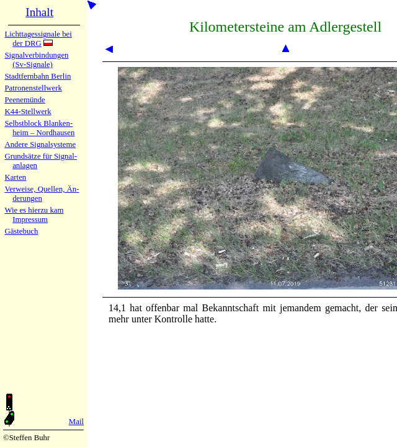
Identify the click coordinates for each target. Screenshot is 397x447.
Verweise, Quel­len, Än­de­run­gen (41, 194)
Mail (76, 421)
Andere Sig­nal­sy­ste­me (40, 144)
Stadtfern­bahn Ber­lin (37, 76)
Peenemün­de (24, 99)
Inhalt (39, 12)
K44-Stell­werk (27, 111)
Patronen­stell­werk (32, 88)
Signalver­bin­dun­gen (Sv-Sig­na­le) (36, 60)
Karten (15, 177)
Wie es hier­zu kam (33, 210)
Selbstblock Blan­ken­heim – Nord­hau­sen (39, 128)
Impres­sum (30, 219)
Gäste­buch (21, 231)
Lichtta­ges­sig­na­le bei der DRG (37, 39)
